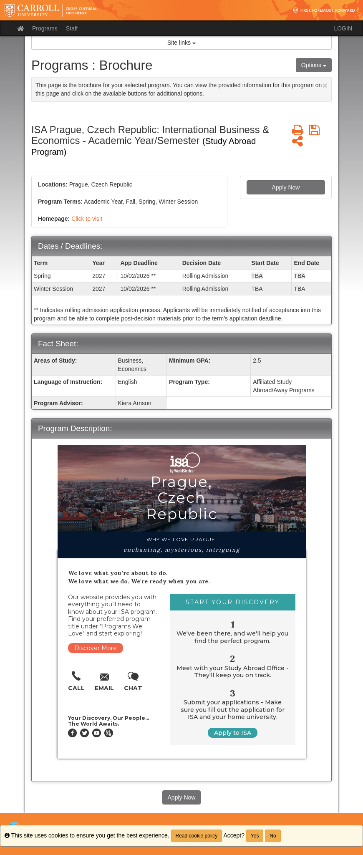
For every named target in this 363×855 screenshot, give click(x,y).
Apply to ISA (232, 732)
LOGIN (343, 28)
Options (313, 65)
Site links (181, 42)
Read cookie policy (197, 836)
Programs (45, 28)
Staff (72, 28)
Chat (133, 688)
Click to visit (86, 218)
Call (76, 688)
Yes (255, 836)
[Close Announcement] (325, 85)
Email (104, 688)
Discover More (95, 648)
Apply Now (286, 187)
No (273, 836)
